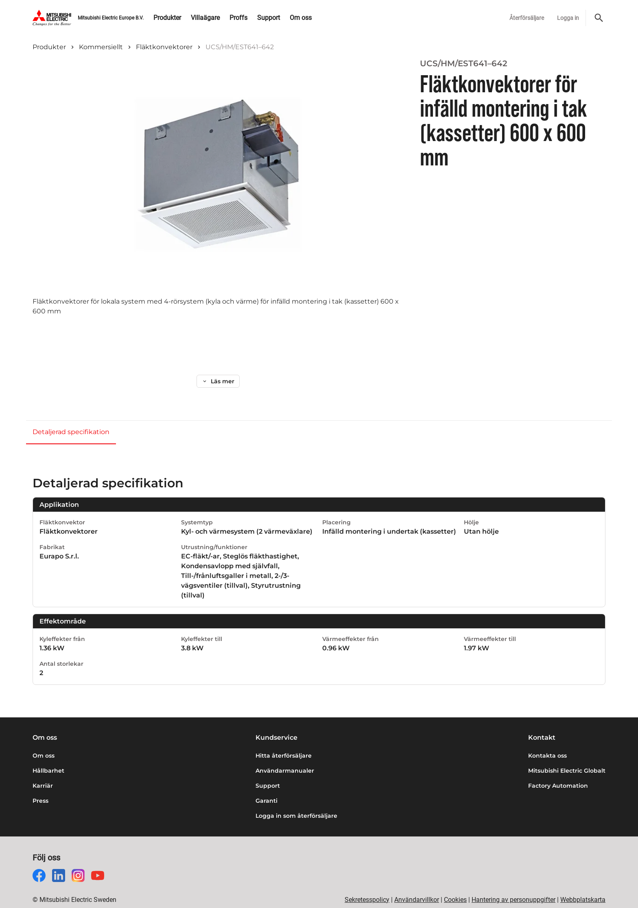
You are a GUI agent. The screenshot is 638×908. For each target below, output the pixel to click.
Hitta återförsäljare (284, 742)
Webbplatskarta (582, 887)
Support (268, 772)
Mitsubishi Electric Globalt (566, 757)
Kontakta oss (547, 742)
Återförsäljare (526, 18)
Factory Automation (558, 772)
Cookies (455, 887)
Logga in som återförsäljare (296, 802)
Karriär (43, 772)
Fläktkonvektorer (164, 47)
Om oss (44, 742)
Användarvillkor (416, 887)
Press (40, 787)
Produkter (49, 47)
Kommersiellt (101, 47)
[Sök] (599, 18)
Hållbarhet (48, 757)
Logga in (568, 18)
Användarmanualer (285, 757)
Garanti (266, 787)
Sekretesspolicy (367, 887)
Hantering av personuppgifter (513, 887)
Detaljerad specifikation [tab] (71, 419)
